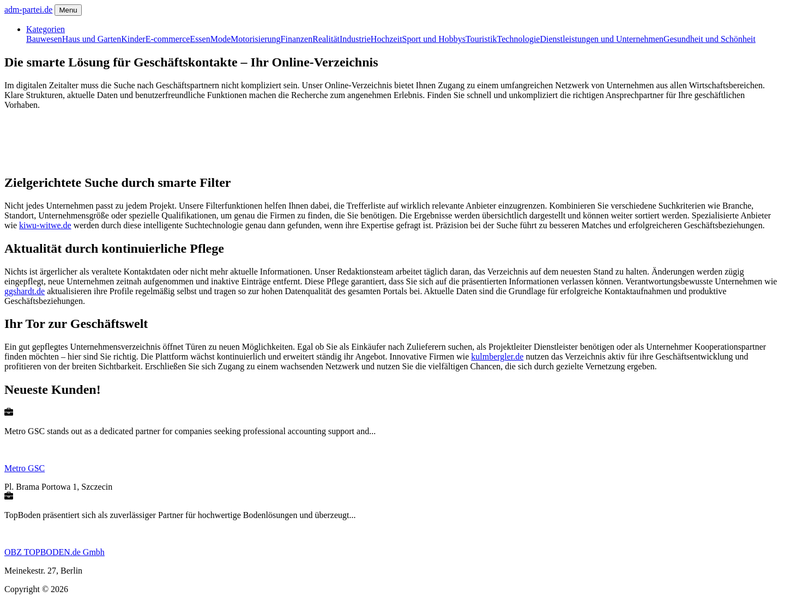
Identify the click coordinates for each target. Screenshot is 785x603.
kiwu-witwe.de (45, 225)
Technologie (518, 39)
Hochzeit (386, 39)
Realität (326, 39)
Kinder (133, 39)
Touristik (481, 39)
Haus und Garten (91, 39)
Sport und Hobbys (434, 39)
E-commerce (168, 39)
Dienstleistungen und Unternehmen (601, 39)
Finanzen (297, 39)
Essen (200, 39)
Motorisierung (256, 39)
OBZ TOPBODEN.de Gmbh (54, 552)
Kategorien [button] (45, 29)
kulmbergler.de (497, 356)
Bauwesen (44, 39)
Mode (220, 39)
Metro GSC (24, 468)
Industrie (355, 39)
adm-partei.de (28, 9)
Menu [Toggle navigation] (68, 10)
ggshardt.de (24, 291)
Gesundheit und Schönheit (709, 39)
